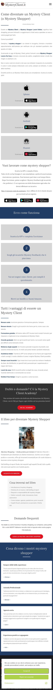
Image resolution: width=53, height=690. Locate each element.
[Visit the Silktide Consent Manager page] (46, 683)
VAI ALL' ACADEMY (26, 407)
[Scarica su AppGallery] (30, 154)
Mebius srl (32, 688)
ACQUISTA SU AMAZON (11, 473)
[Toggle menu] (50, 4)
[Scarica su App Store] (30, 101)
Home (20, 24)
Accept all (26, 671)
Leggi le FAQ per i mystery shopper (26, 536)
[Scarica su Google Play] (30, 127)
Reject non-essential (26, 677)
